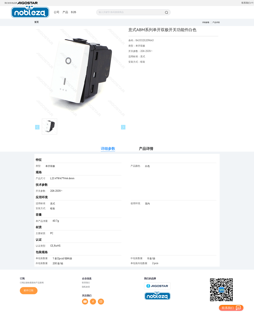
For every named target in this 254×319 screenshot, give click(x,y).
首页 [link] (36, 22)
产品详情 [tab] (146, 149)
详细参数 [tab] (108, 149)
